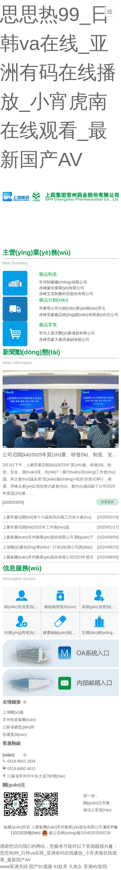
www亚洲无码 (14, 866)
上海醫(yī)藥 (13, 712)
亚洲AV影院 (95, 866)
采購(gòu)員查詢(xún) (99, 607)
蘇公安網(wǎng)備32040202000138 (79, 833)
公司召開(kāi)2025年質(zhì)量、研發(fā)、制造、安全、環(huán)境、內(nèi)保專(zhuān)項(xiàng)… (61, 454)
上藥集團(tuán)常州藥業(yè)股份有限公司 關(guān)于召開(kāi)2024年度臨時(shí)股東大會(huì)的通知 (48, 538)
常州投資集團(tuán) (19, 719)
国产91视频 (40, 866)
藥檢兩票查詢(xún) (60, 607)
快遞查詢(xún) (15, 734)
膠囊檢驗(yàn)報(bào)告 (60, 632)
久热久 (75, 866)
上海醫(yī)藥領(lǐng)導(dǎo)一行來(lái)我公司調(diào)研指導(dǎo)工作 (48, 548)
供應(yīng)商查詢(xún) (21, 632)
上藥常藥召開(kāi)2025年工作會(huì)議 (36, 527)
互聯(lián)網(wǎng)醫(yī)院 (99, 632)
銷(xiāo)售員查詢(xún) (21, 607)
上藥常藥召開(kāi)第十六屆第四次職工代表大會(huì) (47, 517)
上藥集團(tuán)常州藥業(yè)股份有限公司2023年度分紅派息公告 (48, 558)
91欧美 (61, 866)
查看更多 (107, 502)
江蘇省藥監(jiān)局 (19, 727)
